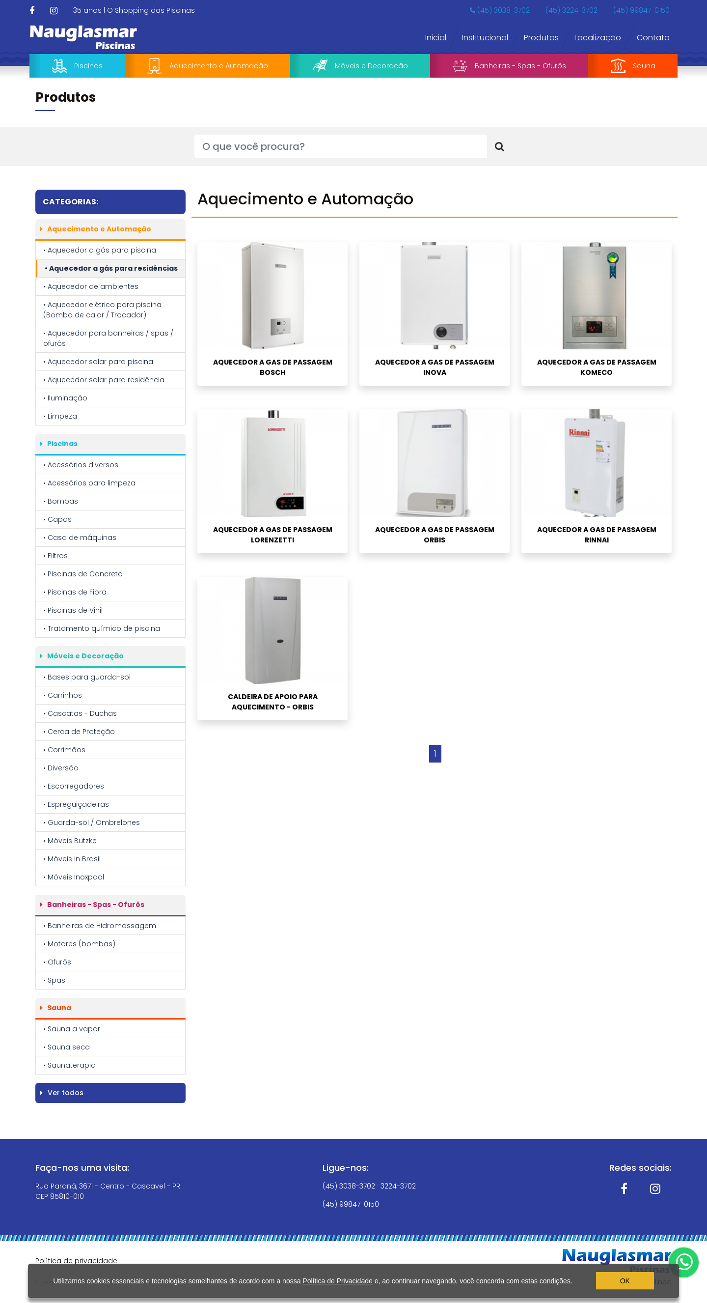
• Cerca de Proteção (79, 731)
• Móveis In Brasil (72, 859)
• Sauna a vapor (71, 1029)
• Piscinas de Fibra (75, 592)
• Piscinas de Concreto (83, 574)
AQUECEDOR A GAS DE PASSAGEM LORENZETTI (272, 535)
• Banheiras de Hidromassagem (99, 926)
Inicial (435, 37)
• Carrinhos (62, 695)
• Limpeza (60, 416)
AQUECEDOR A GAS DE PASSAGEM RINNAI (596, 535)
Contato (653, 37)
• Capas (57, 519)
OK (625, 1279)
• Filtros (55, 556)
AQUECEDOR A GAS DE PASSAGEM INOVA (434, 367)
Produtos (541, 37)
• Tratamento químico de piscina (101, 628)
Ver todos (61, 1093)
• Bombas (60, 501)
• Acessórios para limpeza (89, 483)
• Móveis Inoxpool (73, 877)
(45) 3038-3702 (500, 10)
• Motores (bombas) (79, 944)
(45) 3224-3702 (571, 10)
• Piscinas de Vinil (73, 610)
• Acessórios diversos (80, 465)
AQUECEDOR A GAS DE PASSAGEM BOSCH (272, 367)
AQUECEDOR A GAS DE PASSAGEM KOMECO (596, 367)
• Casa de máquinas (79, 537)
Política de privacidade (76, 1261)
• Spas (54, 980)
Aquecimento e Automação (207, 66)
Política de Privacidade (337, 1279)
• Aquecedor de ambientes (90, 286)
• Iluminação (65, 398)
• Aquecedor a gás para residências (111, 268)
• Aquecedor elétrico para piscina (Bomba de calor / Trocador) (102, 310)
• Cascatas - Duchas (80, 713)
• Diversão (61, 768)
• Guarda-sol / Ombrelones (91, 822)
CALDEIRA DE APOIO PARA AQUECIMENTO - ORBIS (273, 702)
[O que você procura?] (340, 146)
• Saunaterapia (69, 1065)
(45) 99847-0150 (641, 10)
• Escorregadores (73, 786)
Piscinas (77, 65)
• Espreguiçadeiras (76, 804)
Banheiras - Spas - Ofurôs (509, 65)
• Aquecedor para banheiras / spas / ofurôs (108, 338)
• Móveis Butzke (70, 841)
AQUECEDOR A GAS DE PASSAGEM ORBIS (434, 535)
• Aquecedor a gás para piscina (99, 250)
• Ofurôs (57, 962)
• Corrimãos (64, 750)
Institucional (485, 37)
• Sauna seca (66, 1047)
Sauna (633, 65)
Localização (597, 37)
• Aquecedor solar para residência (103, 380)
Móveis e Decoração (360, 66)
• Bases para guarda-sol (87, 677)
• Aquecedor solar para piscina (98, 362)
